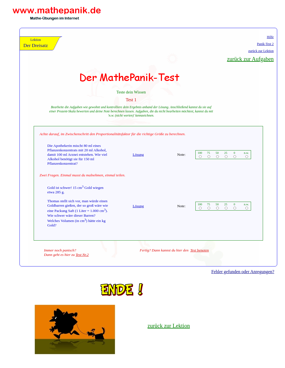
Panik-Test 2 (265, 44)
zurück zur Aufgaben (250, 59)
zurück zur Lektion (261, 51)
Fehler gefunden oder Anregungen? (242, 271)
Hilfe (270, 37)
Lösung (138, 154)
